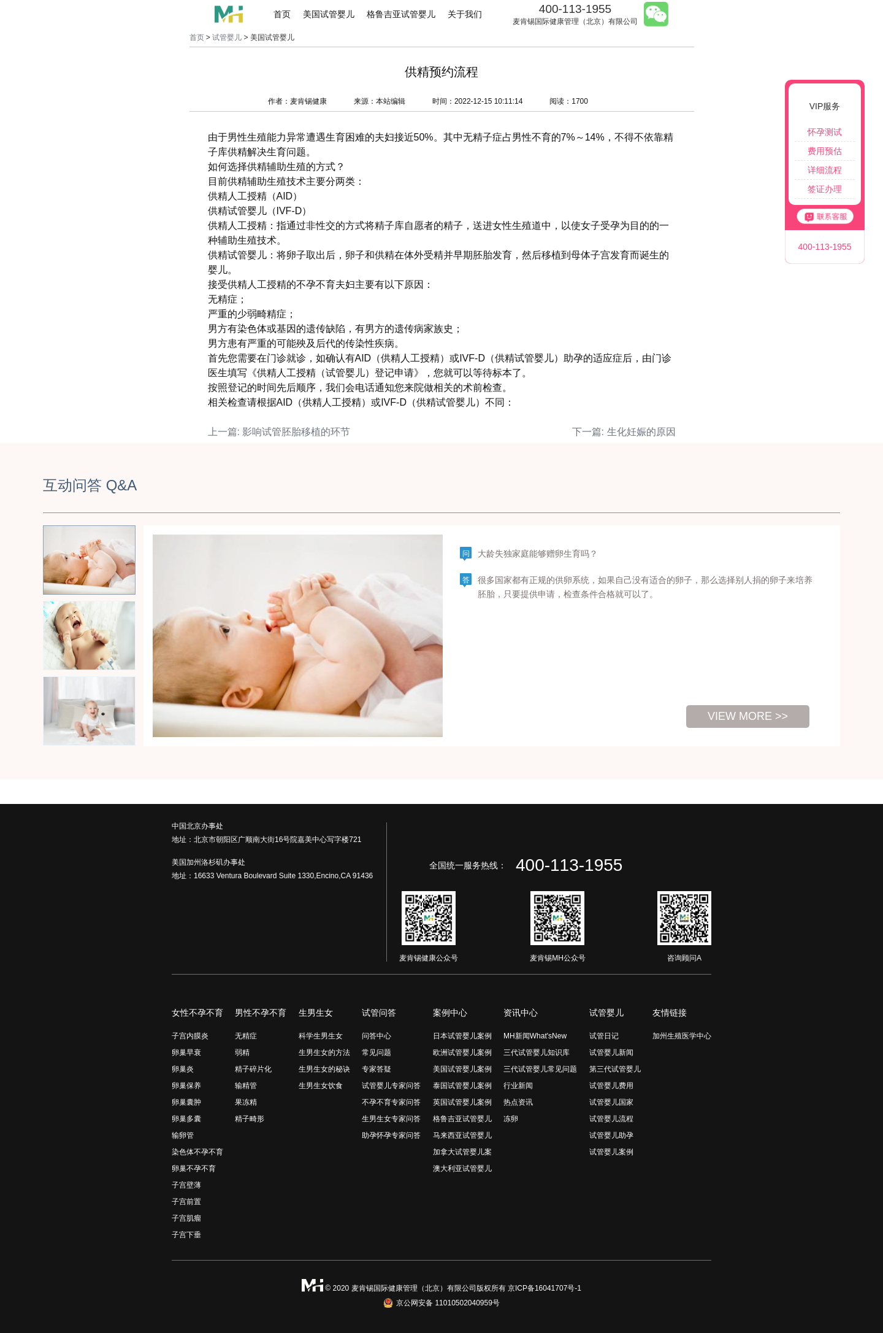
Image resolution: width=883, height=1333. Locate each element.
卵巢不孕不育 (194, 1168)
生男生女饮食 (321, 1085)
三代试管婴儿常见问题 (540, 1069)
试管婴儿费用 (611, 1085)
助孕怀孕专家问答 (391, 1135)
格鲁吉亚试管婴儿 (401, 14)
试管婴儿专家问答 (391, 1085)
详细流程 (825, 170)
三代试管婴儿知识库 (536, 1052)
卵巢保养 (186, 1085)
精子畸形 (249, 1119)
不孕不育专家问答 (391, 1102)
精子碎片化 (253, 1069)
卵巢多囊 (186, 1119)
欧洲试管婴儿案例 (462, 1052)
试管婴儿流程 (611, 1119)
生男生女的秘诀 (324, 1069)
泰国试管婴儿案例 (462, 1085)
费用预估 (825, 151)
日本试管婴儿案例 (462, 1036)
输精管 (246, 1085)
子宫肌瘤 (186, 1218)
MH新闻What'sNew (535, 1036)
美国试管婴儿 (328, 14)
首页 (282, 14)
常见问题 (376, 1052)
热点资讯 (518, 1102)
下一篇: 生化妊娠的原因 (624, 432)
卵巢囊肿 (186, 1102)
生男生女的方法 (324, 1052)
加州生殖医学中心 (681, 1036)
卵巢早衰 (186, 1052)
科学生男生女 (321, 1036)
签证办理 (825, 189)
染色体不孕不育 (197, 1152)
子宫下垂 (186, 1235)
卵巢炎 (183, 1069)
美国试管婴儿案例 (462, 1069)
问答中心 (376, 1036)
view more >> (748, 716)
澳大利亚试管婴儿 (462, 1168)
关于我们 (465, 14)
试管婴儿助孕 (611, 1135)
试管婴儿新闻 (611, 1052)
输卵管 (183, 1135)
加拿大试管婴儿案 (462, 1152)
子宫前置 (186, 1201)
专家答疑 (376, 1069)
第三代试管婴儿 (615, 1069)
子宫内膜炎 (190, 1036)
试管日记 (604, 1036)
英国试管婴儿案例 (462, 1102)
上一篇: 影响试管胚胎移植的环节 (279, 432)
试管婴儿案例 (611, 1152)
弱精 (242, 1052)
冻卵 (510, 1119)
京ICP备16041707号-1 (544, 1288)
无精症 (246, 1036)
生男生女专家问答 (391, 1119)
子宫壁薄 (186, 1185)
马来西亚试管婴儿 (462, 1135)
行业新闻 (518, 1085)
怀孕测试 (825, 132)
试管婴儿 (227, 37)
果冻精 (246, 1102)
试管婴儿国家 (611, 1102)
